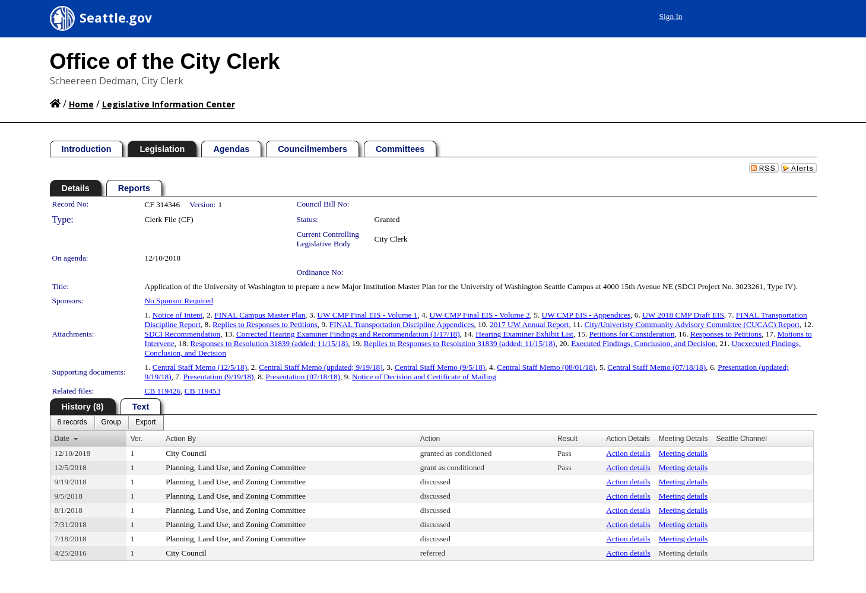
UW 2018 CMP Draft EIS (683, 314)
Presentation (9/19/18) (218, 376)
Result (567, 439)
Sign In (671, 16)
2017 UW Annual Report (529, 324)
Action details (628, 453)
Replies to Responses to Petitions (265, 324)
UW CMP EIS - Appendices (586, 314)
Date (62, 439)
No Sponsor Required (179, 300)
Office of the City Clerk (165, 61)
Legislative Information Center (168, 104)
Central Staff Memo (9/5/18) (440, 367)
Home (81, 104)
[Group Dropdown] (111, 423)
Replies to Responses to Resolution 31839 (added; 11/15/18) (460, 343)
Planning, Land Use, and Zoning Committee (236, 467)
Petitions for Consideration (632, 333)
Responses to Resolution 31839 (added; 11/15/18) (269, 343)
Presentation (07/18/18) (303, 376)
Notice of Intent (177, 314)
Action (430, 439)
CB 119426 (163, 390)
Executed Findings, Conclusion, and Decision (643, 343)
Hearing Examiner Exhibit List (524, 333)
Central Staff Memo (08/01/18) (546, 367)
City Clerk (391, 238)
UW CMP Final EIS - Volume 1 (367, 314)
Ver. (137, 439)
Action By (181, 439)
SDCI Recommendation (183, 333)
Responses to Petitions (726, 333)
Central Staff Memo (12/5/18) (200, 367)
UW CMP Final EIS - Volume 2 (479, 314)
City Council (186, 453)
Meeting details (683, 453)
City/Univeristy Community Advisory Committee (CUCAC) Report (692, 324)
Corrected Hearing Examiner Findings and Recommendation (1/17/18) (348, 333)
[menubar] (107, 422)
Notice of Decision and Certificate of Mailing (424, 376)
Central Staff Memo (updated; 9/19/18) (321, 367)
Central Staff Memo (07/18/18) (656, 367)
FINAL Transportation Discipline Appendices (401, 324)
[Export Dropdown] (145, 423)
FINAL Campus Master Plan (259, 314)
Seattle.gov (116, 17)
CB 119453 (203, 390)
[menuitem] (72, 423)
